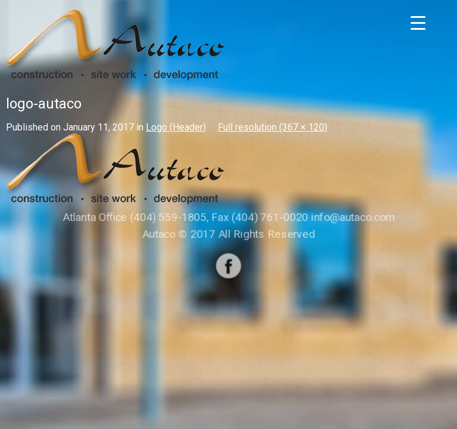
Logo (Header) (176, 127)
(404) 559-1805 (169, 217)
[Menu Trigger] (418, 22)
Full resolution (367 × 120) (272, 127)
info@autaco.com (351, 217)
